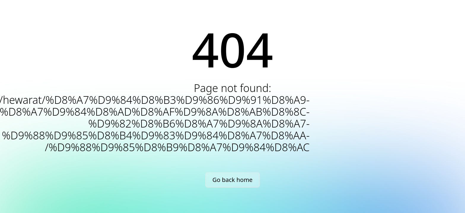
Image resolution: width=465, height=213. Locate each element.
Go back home (232, 180)
